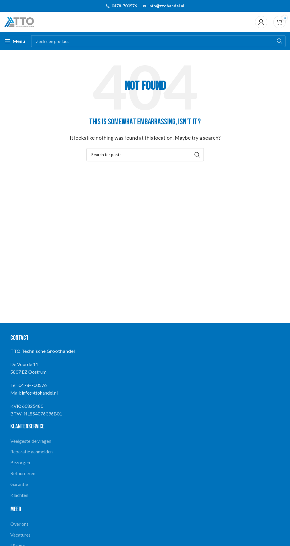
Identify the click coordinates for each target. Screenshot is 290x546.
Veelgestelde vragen (30, 441)
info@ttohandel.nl (166, 5)
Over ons (19, 524)
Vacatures (20, 534)
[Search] (158, 41)
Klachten (19, 495)
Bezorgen (20, 462)
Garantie (19, 484)
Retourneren (22, 473)
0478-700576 (124, 5)
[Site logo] (19, 21)
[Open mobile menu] (14, 41)
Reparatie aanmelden (31, 451)
